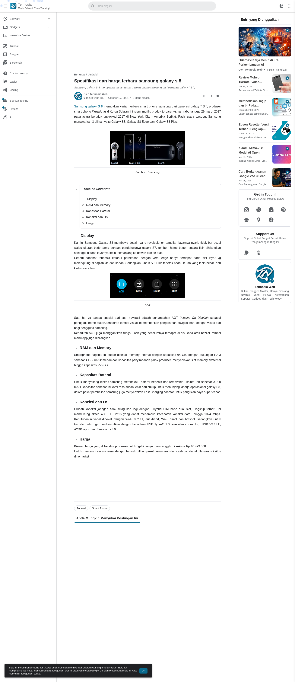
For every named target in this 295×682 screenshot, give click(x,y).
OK (143, 670)
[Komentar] (218, 96)
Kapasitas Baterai (98, 211)
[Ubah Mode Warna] (281, 6)
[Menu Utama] (5, 6)
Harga (90, 223)
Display (91, 199)
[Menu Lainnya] (289, 6)
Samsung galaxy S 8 (88, 106)
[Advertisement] (147, 41)
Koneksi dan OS (97, 217)
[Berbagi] (211, 96)
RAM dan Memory (98, 205)
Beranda (79, 74)
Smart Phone (99, 508)
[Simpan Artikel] (204, 96)
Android (92, 74)
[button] (246, 209)
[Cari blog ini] (93, 6)
